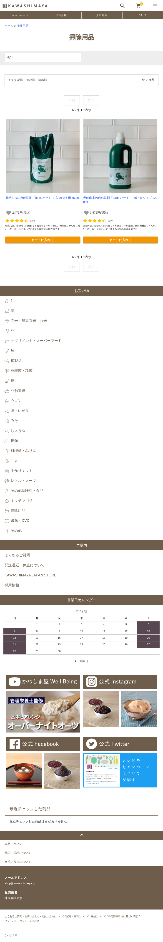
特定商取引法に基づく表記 (123, 916)
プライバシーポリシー (17, 921)
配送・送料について (77, 916)
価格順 (30, 80)
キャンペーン (20, 15)
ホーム (9, 25)
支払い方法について (53, 916)
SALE (143, 15)
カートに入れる (42, 240)
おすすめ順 (15, 80)
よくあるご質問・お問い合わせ (22, 916)
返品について (98, 916)
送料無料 (61, 15)
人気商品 (101, 15)
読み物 (35, 921)
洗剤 (10, 57)
